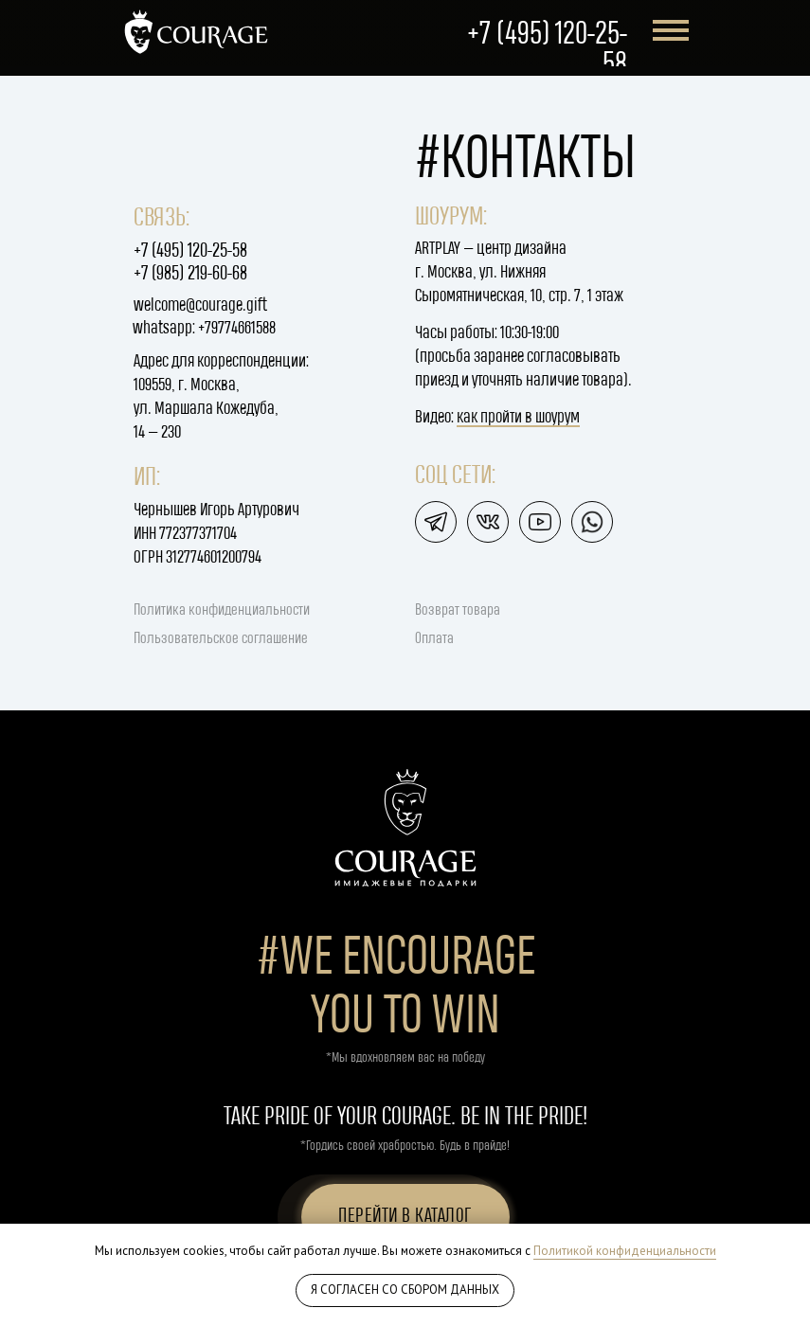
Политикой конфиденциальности (624, 1251)
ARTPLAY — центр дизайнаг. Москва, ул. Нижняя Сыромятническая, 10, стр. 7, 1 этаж (519, 272)
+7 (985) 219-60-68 (190, 274)
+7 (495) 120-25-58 (190, 251)
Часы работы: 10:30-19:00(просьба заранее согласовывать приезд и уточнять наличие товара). (523, 356)
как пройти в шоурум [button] (518, 417)
